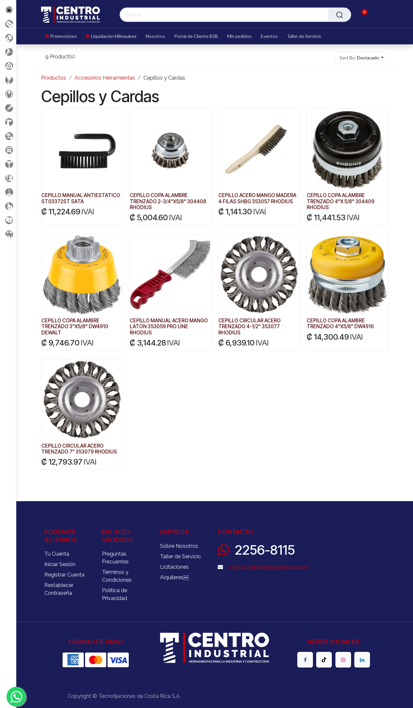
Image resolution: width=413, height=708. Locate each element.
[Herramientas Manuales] (8, 94)
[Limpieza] (8, 178)
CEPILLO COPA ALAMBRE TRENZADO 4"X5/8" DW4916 (340, 324)
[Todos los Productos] (8, 10)
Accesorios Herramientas (105, 78)
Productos (53, 78)
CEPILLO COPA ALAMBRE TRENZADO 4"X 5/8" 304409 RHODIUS (341, 201)
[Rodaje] (8, 206)
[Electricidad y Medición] (8, 150)
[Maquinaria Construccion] (8, 234)
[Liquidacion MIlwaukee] (8, 38)
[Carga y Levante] (8, 80)
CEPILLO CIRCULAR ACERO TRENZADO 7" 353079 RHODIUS (79, 449)
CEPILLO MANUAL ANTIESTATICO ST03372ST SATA (80, 198)
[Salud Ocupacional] (8, 136)
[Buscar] (339, 14)
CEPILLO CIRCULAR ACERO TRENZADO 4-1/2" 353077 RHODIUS (249, 327)
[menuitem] (63, 36)
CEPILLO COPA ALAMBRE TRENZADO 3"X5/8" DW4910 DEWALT (74, 327)
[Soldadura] (8, 220)
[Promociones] (8, 24)
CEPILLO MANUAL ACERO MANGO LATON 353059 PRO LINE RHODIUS (169, 327)
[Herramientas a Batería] (8, 122)
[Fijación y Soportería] (8, 164)
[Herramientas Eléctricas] (8, 108)
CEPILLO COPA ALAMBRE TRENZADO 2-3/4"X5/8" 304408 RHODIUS (168, 201)
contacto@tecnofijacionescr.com (268, 567)
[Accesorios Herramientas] (8, 66)
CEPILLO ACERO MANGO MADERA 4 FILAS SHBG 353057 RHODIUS (257, 198)
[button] (362, 57)
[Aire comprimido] (8, 52)
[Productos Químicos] (8, 192)
